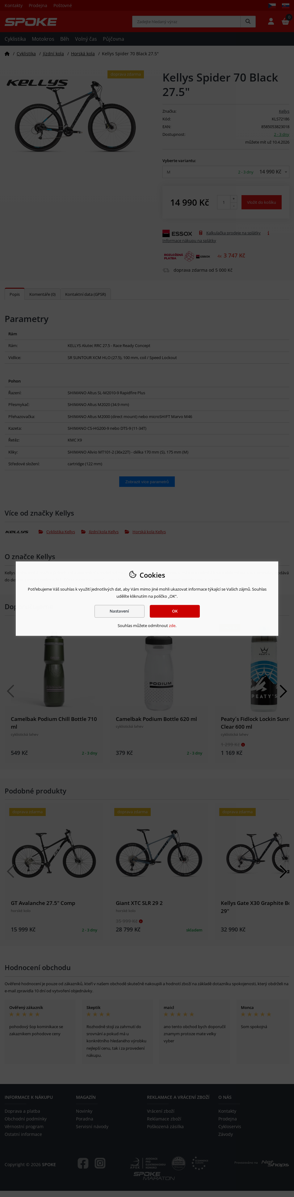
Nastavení (119, 611)
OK (175, 611)
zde (172, 626)
